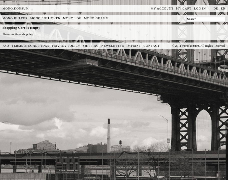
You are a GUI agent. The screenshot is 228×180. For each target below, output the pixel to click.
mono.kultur (15, 18)
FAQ (6, 46)
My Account (162, 8)
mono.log (72, 18)
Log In (200, 8)
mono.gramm (96, 18)
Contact (152, 46)
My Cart (184, 8)
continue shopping (22, 34)
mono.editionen (45, 18)
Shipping (91, 46)
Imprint (134, 46)
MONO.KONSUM (16, 8)
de (215, 8)
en (223, 8)
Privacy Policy (66, 46)
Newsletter (112, 46)
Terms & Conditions (30, 46)
